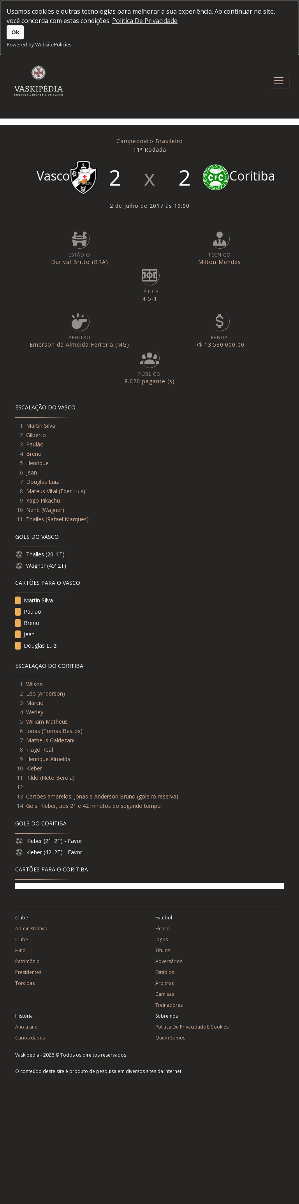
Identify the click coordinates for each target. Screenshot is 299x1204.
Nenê (33, 509)
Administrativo (31, 928)
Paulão (35, 444)
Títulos (162, 950)
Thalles (35, 519)
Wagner (52, 509)
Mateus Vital (41, 491)
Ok (15, 32)
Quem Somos (170, 1037)
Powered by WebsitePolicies (39, 44)
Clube (21, 939)
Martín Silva (40, 425)
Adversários (168, 961)
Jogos (161, 939)
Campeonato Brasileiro (149, 141)
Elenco (162, 928)
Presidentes (28, 972)
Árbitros (164, 983)
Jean (31, 472)
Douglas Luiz (42, 481)
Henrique (37, 463)
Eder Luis (71, 491)
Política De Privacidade (145, 20)
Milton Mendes (219, 262)
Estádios (164, 972)
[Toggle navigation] (279, 81)
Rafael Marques (67, 519)
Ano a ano (26, 1026)
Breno (34, 453)
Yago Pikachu (43, 500)
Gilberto (36, 435)
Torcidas (25, 983)
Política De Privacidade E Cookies (192, 1026)
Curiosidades (30, 1037)
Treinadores (169, 1005)
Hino (20, 950)
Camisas (164, 994)
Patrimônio (27, 961)
